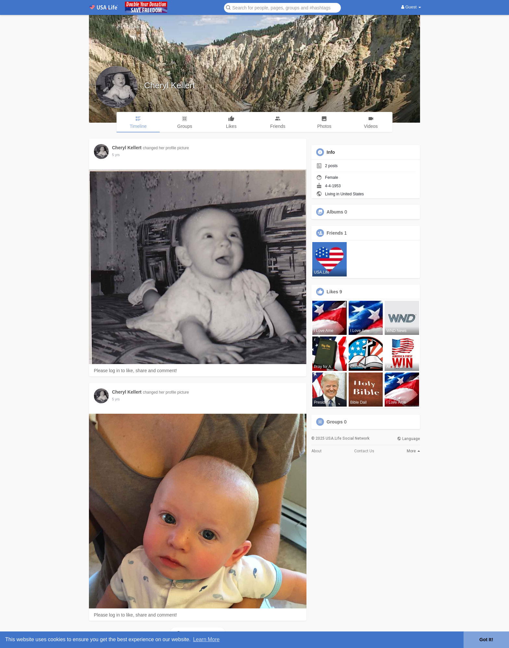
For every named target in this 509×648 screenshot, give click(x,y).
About (316, 451)
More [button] (413, 451)
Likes (332, 291)
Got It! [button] (486, 639)
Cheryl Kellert (169, 85)
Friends (335, 233)
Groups (335, 421)
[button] (282, 7)
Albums (335, 211)
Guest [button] (411, 7)
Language (408, 439)
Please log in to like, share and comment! (135, 370)
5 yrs (116, 155)
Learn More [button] (206, 639)
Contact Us (364, 451)
